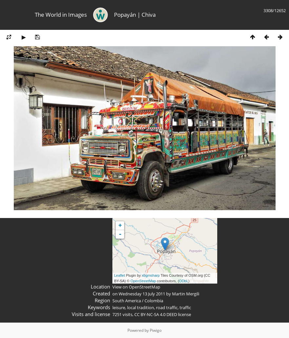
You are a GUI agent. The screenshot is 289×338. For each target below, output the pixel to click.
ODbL (183, 281)
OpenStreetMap (143, 281)
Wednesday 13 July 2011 (142, 294)
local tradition (140, 307)
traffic (185, 307)
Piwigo (156, 330)
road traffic (167, 307)
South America (126, 301)
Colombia (153, 301)
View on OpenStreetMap (136, 287)
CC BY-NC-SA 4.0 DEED (155, 314)
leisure (118, 307)
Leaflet (119, 275)
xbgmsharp (151, 275)
